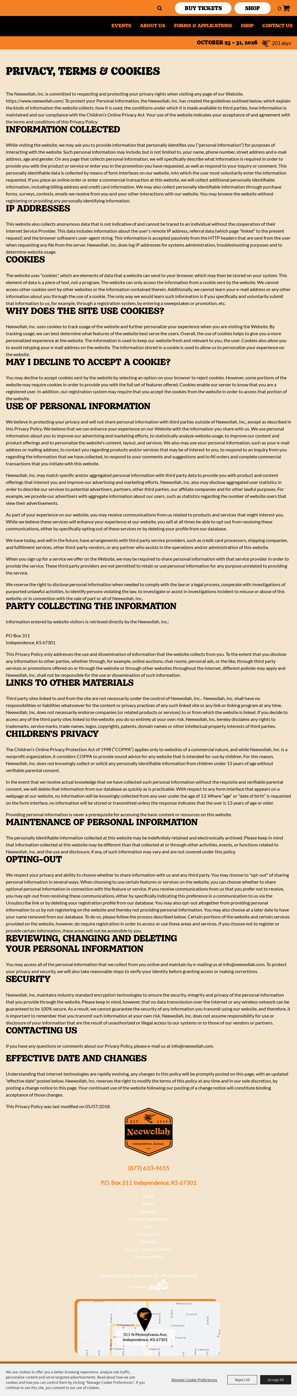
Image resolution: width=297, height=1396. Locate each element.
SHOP (252, 9)
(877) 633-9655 (148, 1167)
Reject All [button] (242, 1379)
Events (121, 26)
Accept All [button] (276, 1379)
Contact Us (277, 26)
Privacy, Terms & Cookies (148, 1249)
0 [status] (279, 8)
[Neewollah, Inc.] (37, 26)
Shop (247, 26)
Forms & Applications (203, 26)
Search (160, 8)
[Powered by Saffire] (158, 1284)
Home (148, 1196)
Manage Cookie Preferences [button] (194, 1379)
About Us (152, 26)
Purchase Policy (148, 1256)
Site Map (148, 1241)
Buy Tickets (203, 9)
